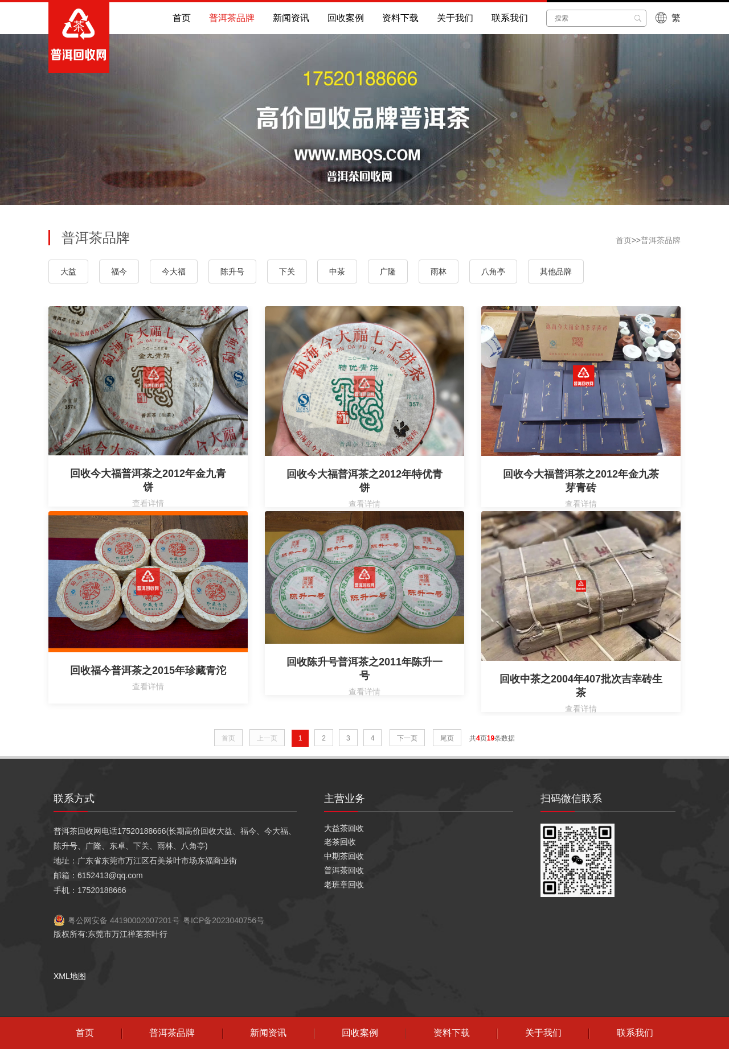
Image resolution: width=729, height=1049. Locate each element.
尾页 (447, 738)
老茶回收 (340, 841)
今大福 (174, 271)
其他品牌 (556, 271)
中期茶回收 (344, 856)
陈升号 (232, 271)
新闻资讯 (291, 18)
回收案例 (345, 18)
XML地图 (70, 976)
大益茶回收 (344, 828)
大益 (68, 271)
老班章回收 (344, 884)
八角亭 (493, 271)
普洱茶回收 (344, 870)
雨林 (439, 271)
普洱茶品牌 (232, 18)
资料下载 (400, 18)
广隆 (388, 271)
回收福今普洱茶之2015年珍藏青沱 (148, 670)
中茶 (337, 271)
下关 (287, 271)
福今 (119, 271)
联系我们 (510, 18)
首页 (182, 18)
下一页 (407, 738)
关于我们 (455, 18)
